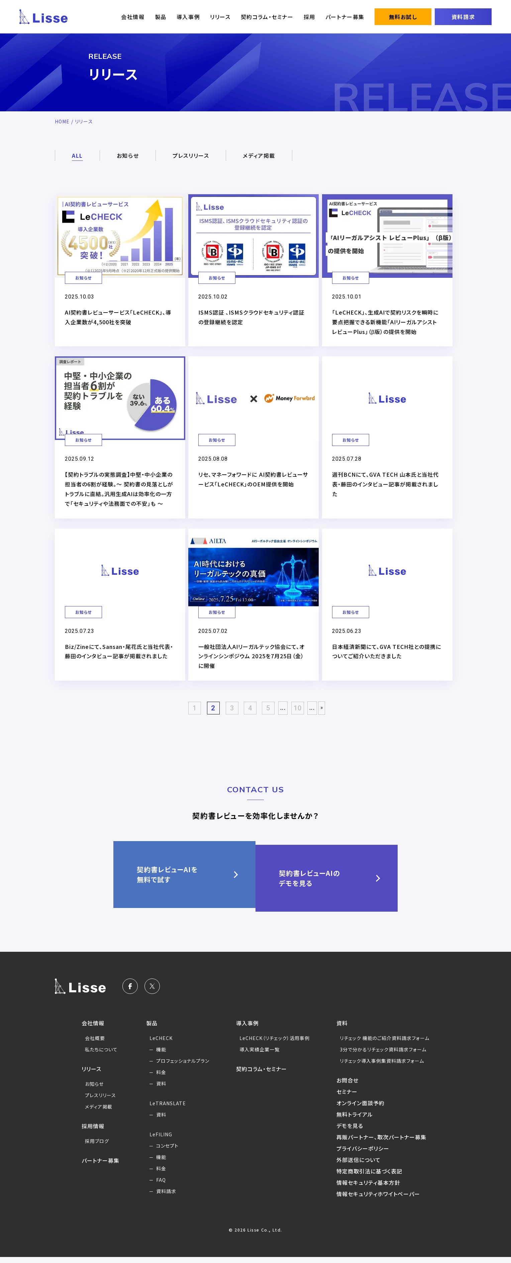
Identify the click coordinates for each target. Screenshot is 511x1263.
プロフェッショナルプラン (180, 1066)
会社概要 (89, 1044)
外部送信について (361, 1166)
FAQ (157, 1185)
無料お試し (403, 17)
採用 (309, 17)
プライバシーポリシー (365, 1154)
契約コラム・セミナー (267, 17)
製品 (161, 17)
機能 (157, 1055)
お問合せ (349, 1086)
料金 (157, 1078)
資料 (157, 1089)
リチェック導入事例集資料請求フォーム (385, 1066)
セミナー (349, 1098)
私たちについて (96, 1055)
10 (300, 718)
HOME (62, 121)
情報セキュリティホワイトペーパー (381, 1200)
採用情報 (87, 1132)
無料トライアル (357, 1120)
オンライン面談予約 (363, 1109)
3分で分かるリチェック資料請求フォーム (386, 1055)
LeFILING (157, 1140)
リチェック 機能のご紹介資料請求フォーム (388, 1044)
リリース (220, 17)
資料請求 (463, 17)
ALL (77, 155)
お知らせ (128, 155)
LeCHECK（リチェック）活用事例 (274, 1044)
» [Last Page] (324, 717)
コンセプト (164, 1151)
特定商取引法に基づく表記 (372, 1177)
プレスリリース (191, 155)
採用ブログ (91, 1147)
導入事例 (188, 17)
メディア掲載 (259, 155)
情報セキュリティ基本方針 (371, 1188)
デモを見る (352, 1132)
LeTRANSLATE (164, 1109)
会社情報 (132, 17)
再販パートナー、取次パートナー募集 (384, 1143)
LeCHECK (157, 1044)
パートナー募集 (345, 17)
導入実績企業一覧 (259, 1055)
